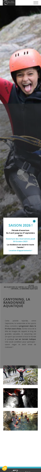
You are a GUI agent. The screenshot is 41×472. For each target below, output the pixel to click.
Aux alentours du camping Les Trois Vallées (21, 287)
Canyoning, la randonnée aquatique (24, 289)
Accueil (31, 285)
